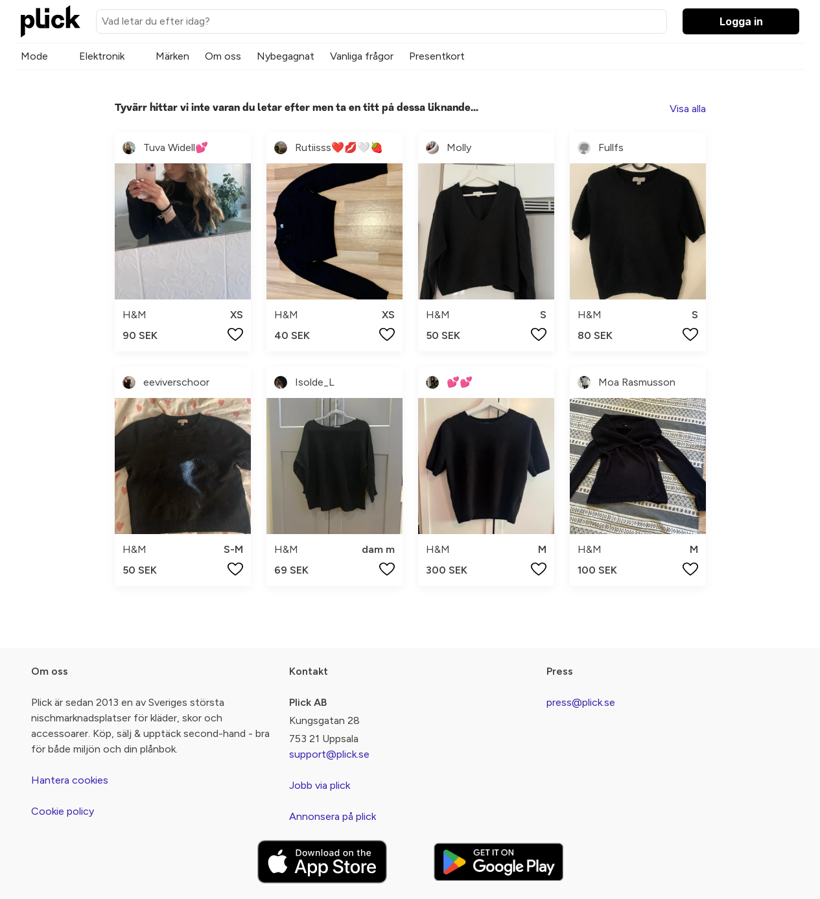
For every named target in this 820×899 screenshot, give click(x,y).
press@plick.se (580, 702)
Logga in (741, 21)
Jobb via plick (319, 785)
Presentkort (437, 56)
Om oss (223, 56)
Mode (34, 56)
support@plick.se (329, 754)
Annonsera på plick (332, 816)
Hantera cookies (69, 780)
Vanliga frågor (361, 56)
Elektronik (101, 56)
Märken (172, 56)
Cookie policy (62, 811)
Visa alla (688, 108)
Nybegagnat (285, 56)
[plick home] (50, 21)
